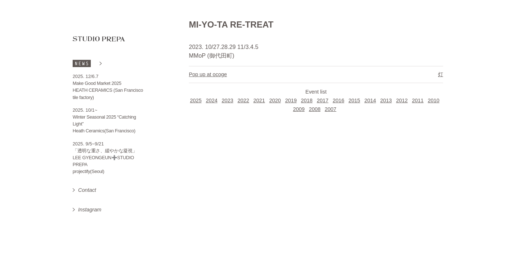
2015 (354, 100)
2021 (259, 100)
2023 (227, 100)
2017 (322, 100)
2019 (291, 100)
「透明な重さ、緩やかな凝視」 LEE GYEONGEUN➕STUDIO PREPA (105, 157)
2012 (402, 100)
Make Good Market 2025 (97, 83)
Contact (87, 190)
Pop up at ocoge (208, 74)
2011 (417, 100)
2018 (307, 100)
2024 (212, 100)
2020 (275, 100)
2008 (314, 109)
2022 (243, 100)
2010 (433, 100)
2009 (299, 109)
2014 (370, 100)
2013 (386, 100)
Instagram (89, 210)
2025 (196, 100)
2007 (330, 109)
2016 (338, 100)
